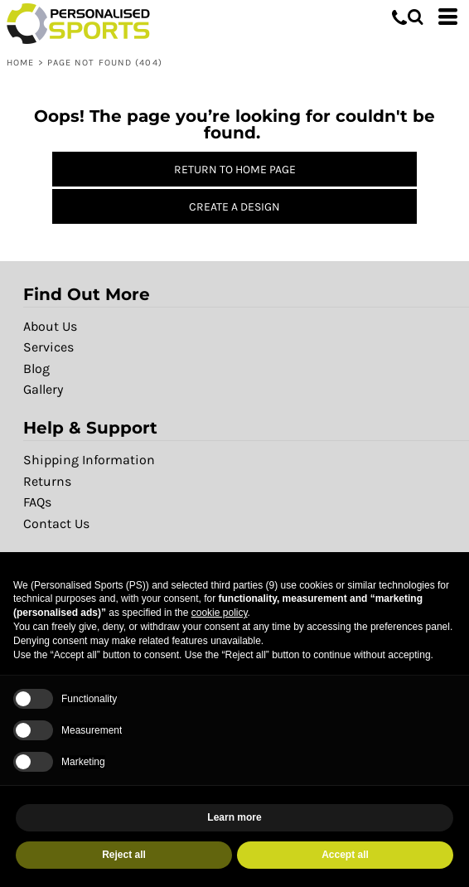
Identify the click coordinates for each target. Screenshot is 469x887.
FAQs (37, 502)
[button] (415, 16)
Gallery (43, 389)
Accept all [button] (345, 854)
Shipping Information (89, 460)
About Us (50, 326)
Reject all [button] (124, 854)
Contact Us (56, 523)
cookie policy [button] (219, 612)
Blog (36, 368)
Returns (47, 481)
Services (48, 347)
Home (20, 62)
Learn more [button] (234, 817)
